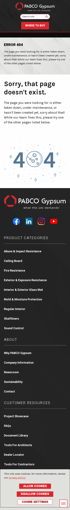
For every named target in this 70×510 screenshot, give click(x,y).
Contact (9, 391)
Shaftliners (11, 319)
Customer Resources (27, 403)
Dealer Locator (14, 455)
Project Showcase (16, 416)
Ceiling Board (13, 261)
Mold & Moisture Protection (23, 299)
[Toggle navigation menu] (63, 503)
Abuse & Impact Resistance (22, 251)
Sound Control (14, 328)
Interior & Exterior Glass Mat (23, 290)
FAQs (7, 426)
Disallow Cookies (35, 494)
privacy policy (17, 477)
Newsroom (11, 372)
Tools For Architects (18, 445)
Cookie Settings (35, 502)
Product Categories (26, 238)
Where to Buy (35, 26)
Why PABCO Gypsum (17, 353)
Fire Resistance (14, 270)
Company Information (19, 363)
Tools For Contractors (19, 464)
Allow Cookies (35, 486)
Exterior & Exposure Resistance (25, 280)
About (10, 339)
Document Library (16, 435)
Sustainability (13, 382)
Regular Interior (14, 309)
